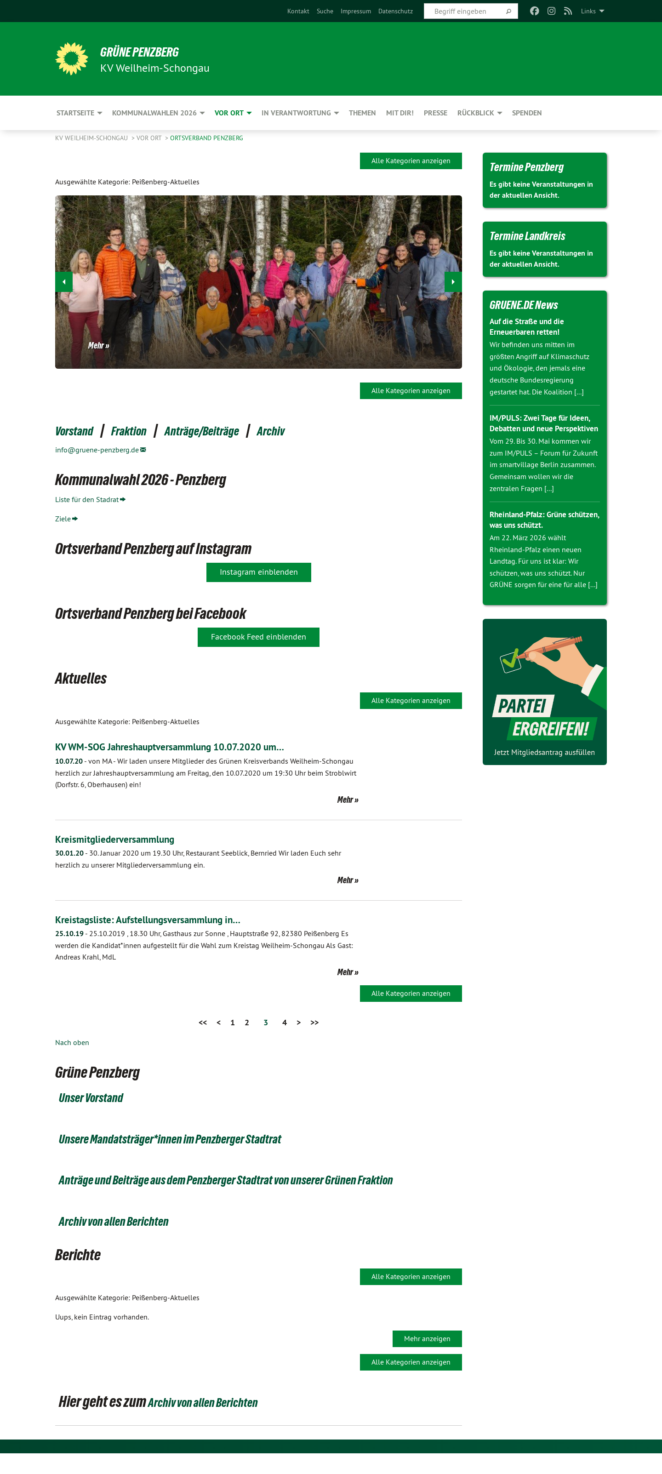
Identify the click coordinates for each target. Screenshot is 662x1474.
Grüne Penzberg (151, 51)
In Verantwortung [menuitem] (296, 113)
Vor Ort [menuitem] (229, 113)
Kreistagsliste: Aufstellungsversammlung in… (160, 919)
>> (314, 1022)
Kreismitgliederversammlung (122, 839)
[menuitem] (298, 11)
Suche (325, 11)
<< (203, 1022)
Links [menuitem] (588, 11)
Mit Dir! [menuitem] (400, 113)
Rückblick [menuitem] (475, 113)
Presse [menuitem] (435, 113)
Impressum (356, 11)
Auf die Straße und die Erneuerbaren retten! (530, 326)
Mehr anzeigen (427, 1358)
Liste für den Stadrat (87, 499)
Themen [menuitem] (362, 113)
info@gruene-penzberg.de (97, 449)
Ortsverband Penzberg (206, 138)
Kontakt (298, 11)
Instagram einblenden (259, 571)
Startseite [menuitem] (75, 113)
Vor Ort (150, 138)
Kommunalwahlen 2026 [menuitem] (154, 113)
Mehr (96, 345)
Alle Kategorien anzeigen (411, 160)
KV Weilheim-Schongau (92, 138)
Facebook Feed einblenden (258, 636)
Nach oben (72, 1042)
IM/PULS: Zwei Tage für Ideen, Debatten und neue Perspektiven (543, 428)
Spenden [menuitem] (527, 113)
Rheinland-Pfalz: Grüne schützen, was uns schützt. (537, 530)
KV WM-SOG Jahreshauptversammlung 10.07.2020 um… (187, 746)
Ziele (63, 518)
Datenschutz (395, 11)
